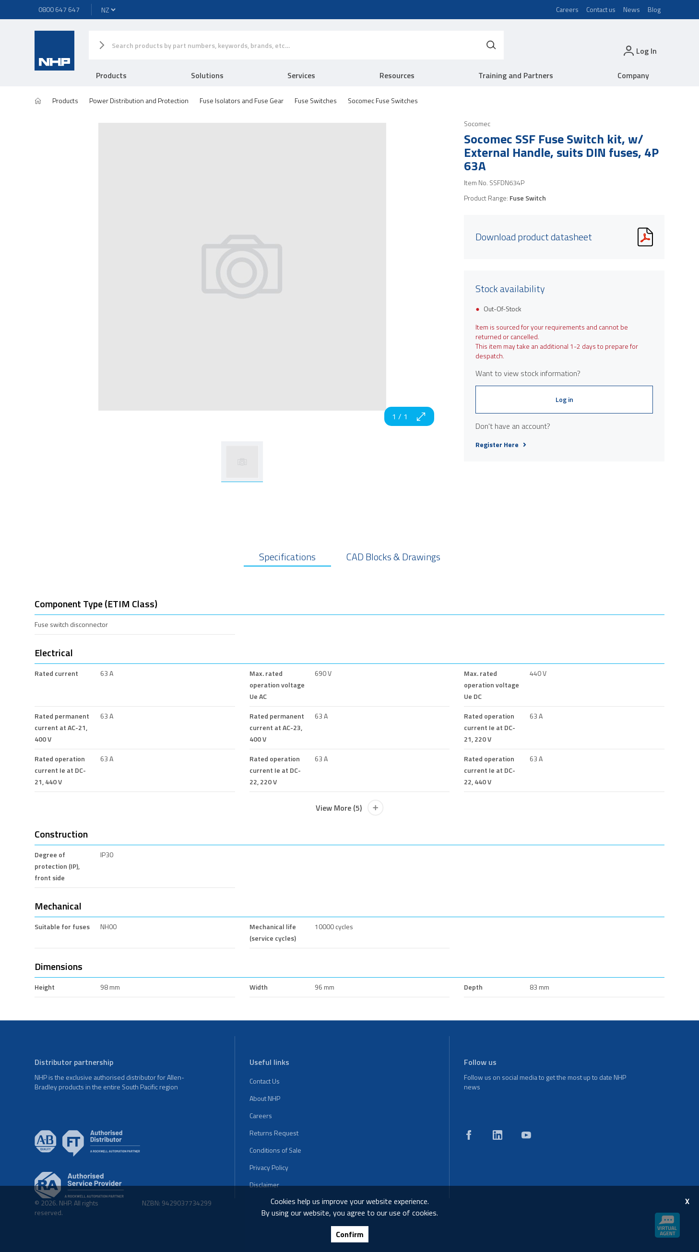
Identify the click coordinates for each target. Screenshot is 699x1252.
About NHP (264, 1098)
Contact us (601, 9)
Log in (564, 399)
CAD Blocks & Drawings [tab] (393, 556)
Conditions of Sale (275, 1150)
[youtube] (526, 1135)
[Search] (491, 45)
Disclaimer (264, 1185)
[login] (639, 51)
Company (633, 75)
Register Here (500, 444)
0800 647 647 (59, 9)
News (631, 9)
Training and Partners (515, 75)
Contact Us (264, 1081)
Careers (567, 9)
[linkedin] (497, 1135)
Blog (654, 9)
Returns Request (273, 1133)
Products (111, 75)
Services (301, 75)
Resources (397, 75)
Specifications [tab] (287, 556)
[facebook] (469, 1135)
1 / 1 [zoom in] (409, 416)
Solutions (207, 75)
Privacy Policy (268, 1167)
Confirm (350, 1234)
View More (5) (350, 808)
